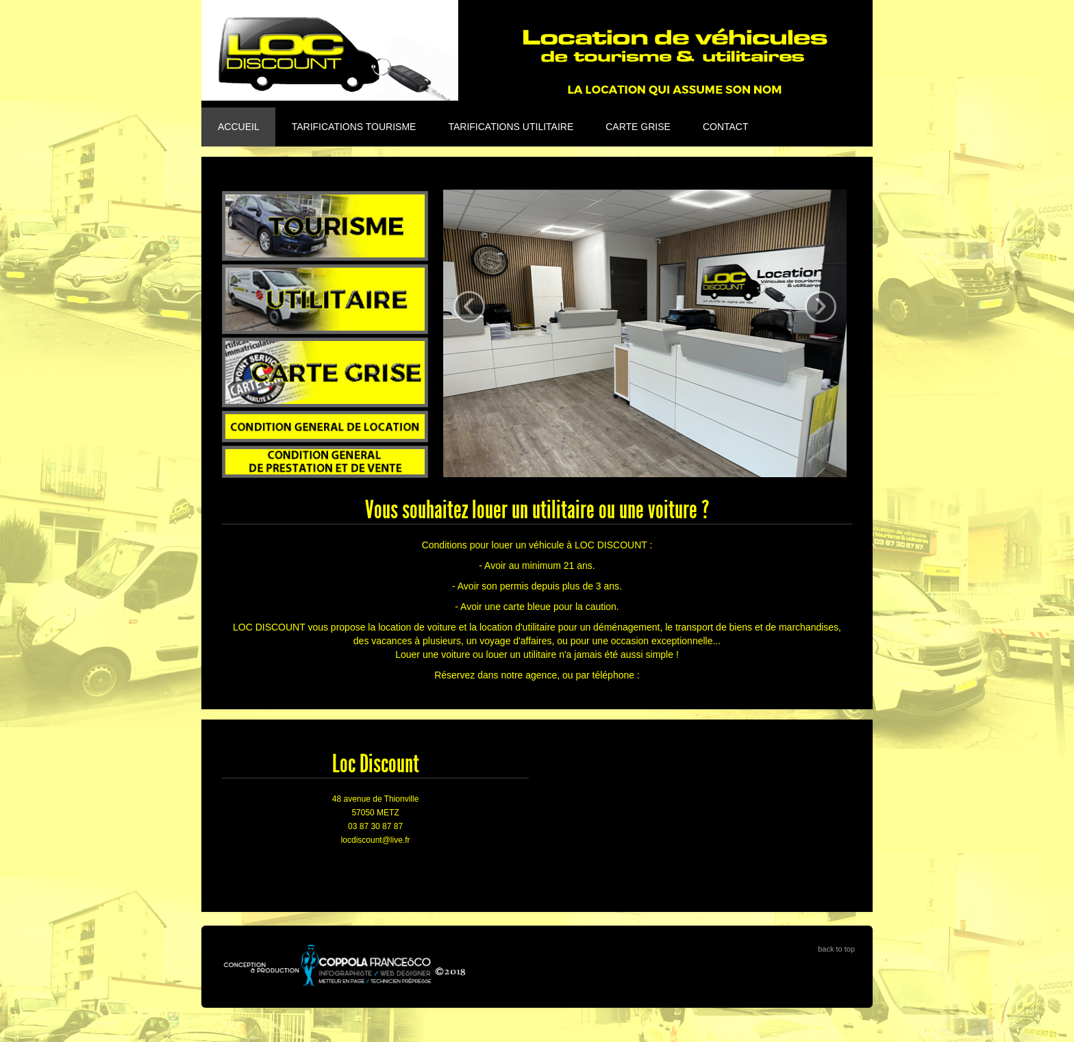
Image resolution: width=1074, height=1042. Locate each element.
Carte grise (638, 126)
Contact (726, 126)
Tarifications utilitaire (510, 126)
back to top (836, 949)
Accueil (239, 126)
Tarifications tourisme (354, 126)
